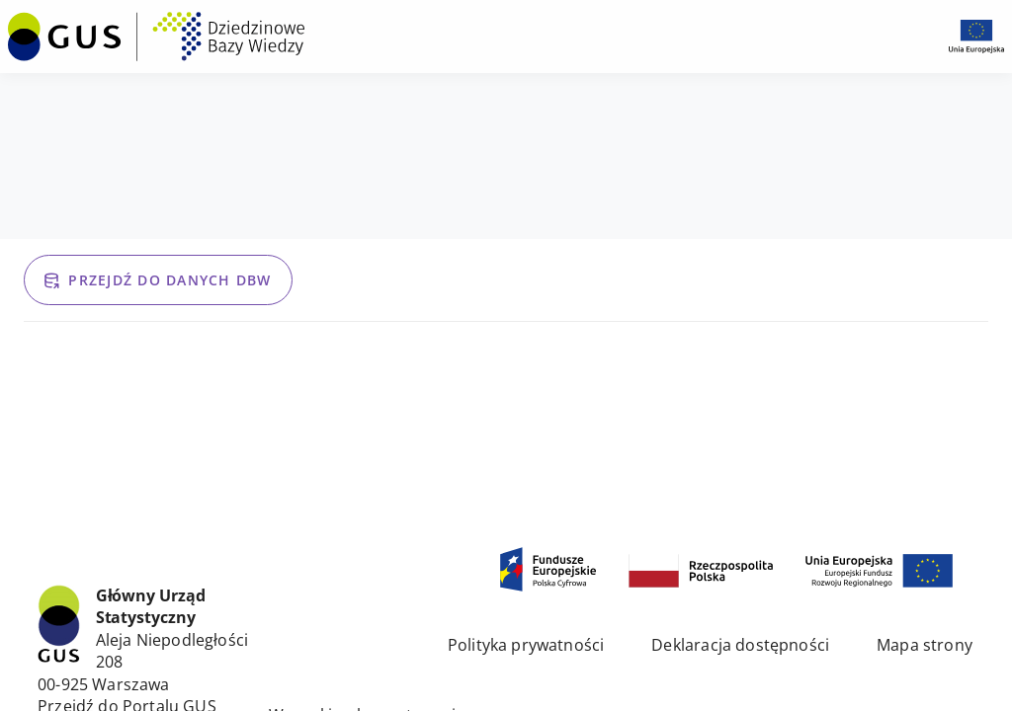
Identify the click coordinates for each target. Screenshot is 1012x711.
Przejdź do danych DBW (156, 280)
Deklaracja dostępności (740, 645)
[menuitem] (156, 34)
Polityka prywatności (526, 645)
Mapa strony (924, 645)
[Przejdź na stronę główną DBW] (156, 36)
